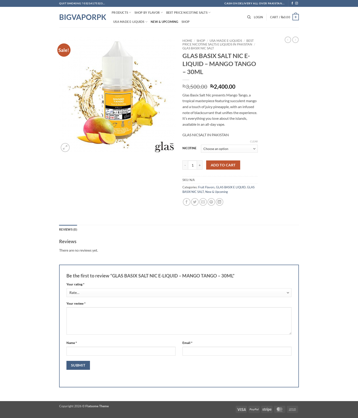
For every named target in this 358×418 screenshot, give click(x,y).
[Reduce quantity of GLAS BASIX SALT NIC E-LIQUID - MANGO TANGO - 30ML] (185, 165)
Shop (186, 22)
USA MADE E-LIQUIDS (130, 22)
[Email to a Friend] (203, 202)
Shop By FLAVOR (148, 12)
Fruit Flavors (206, 187)
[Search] (249, 17)
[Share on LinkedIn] (219, 202)
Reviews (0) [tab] (68, 229)
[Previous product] (295, 40)
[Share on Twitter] (195, 202)
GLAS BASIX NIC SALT (198, 48)
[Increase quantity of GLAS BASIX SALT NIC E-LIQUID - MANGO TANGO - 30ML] (200, 165)
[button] (258, 17)
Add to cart (223, 165)
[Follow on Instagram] (296, 3)
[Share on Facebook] (186, 202)
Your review (76, 303)
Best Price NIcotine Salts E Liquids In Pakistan (218, 42)
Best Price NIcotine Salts (188, 12)
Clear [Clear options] (254, 141)
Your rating (75, 284)
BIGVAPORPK (82, 17)
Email (187, 343)
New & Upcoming (164, 22)
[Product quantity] (192, 165)
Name (71, 343)
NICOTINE (189, 148)
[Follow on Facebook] (292, 3)
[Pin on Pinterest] (211, 202)
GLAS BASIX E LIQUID (231, 187)
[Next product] (288, 40)
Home (187, 41)
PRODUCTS (121, 12)
